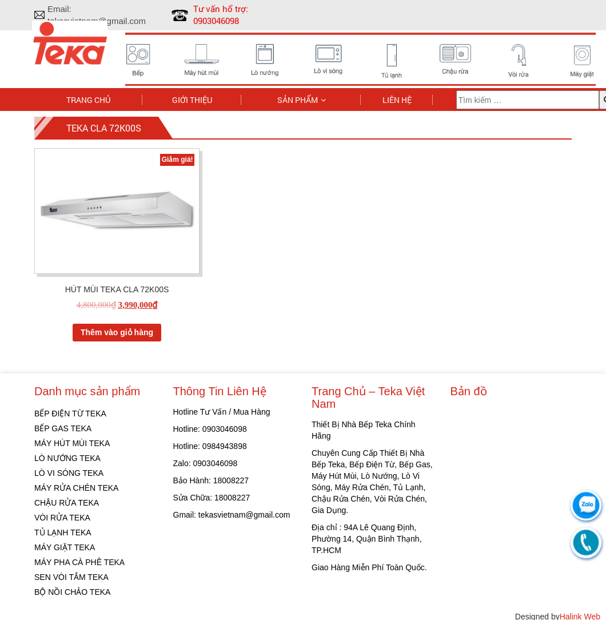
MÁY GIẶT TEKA (64, 547)
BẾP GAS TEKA (62, 428)
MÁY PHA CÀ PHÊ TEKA (79, 562)
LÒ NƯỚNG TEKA (67, 458)
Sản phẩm (297, 99)
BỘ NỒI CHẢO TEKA (72, 592)
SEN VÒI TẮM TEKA (71, 577)
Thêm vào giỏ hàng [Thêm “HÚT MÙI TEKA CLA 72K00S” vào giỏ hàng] (117, 332)
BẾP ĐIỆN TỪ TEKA (70, 413)
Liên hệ (397, 99)
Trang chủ (88, 99)
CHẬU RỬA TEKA (66, 502)
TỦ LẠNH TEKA (62, 532)
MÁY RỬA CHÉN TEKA (76, 487)
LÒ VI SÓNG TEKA (68, 473)
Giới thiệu (192, 99)
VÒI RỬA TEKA (62, 517)
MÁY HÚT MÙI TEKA (72, 443)
